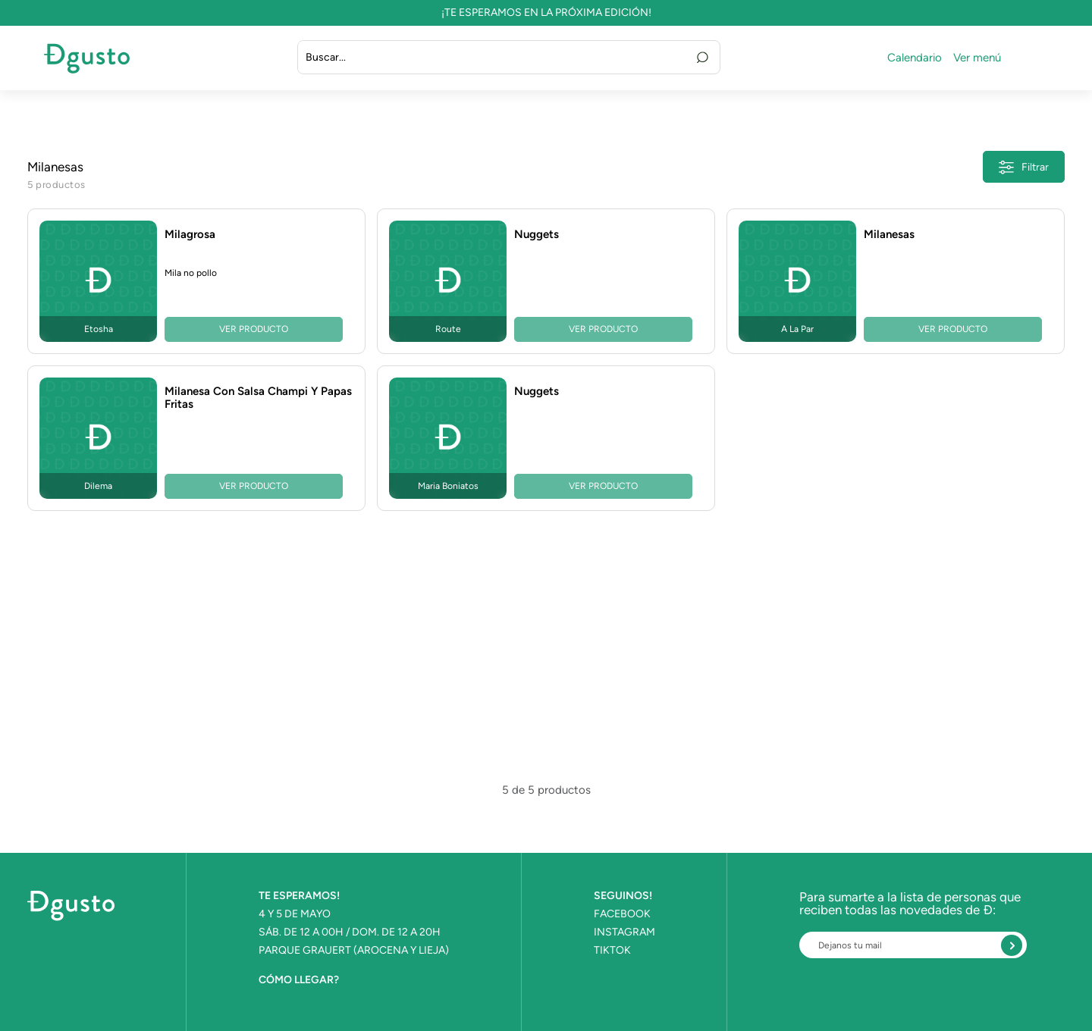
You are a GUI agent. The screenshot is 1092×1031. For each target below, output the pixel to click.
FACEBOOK (622, 914)
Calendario (914, 58)
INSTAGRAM (624, 932)
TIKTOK (612, 950)
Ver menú (977, 58)
